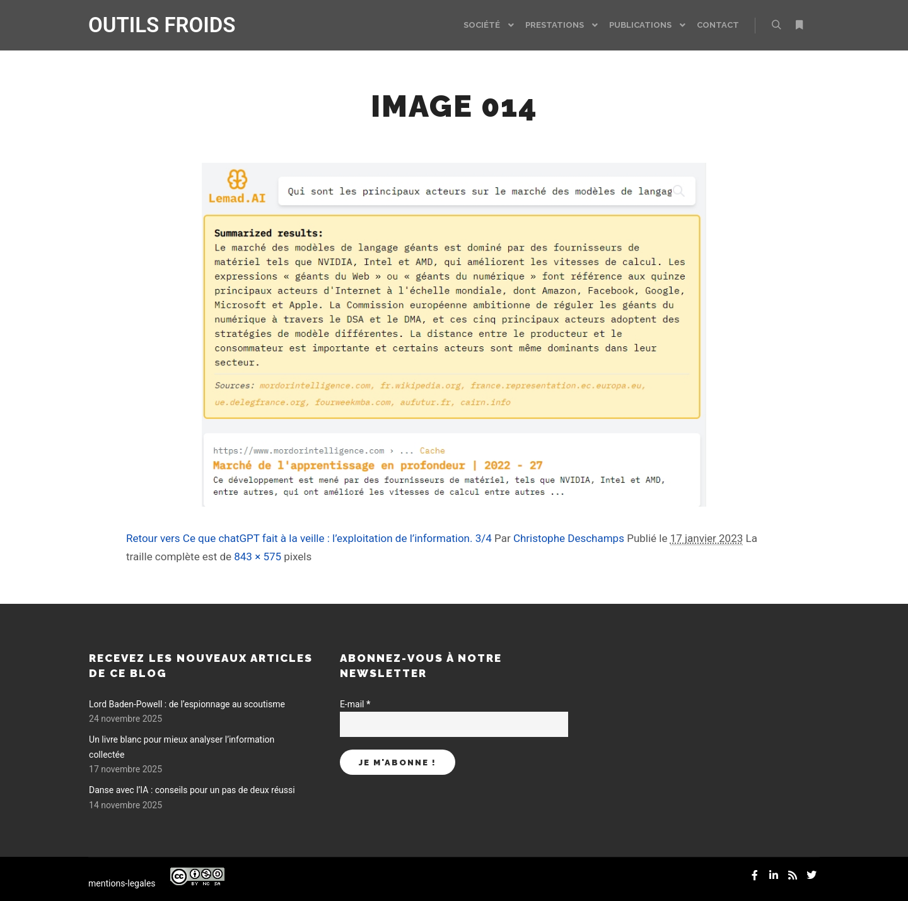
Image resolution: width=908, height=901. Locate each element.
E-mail (355, 704)
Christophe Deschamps (568, 538)
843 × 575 (257, 556)
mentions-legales (122, 883)
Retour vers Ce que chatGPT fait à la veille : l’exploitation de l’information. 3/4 (309, 538)
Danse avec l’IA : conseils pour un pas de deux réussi (192, 790)
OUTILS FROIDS (151, 25)
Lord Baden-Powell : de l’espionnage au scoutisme (187, 704)
